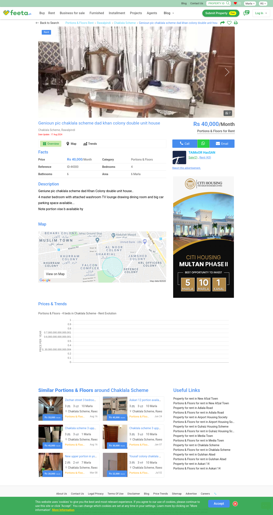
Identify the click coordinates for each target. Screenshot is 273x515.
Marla (249, 3)
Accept (219, 503)
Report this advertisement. (186, 168)
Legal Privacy (95, 466)
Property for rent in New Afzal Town (195, 371)
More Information (63, 510)
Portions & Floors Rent (79, 22)
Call (184, 143)
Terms (116, 466)
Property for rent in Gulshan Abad (194, 427)
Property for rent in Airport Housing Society (200, 390)
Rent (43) (205, 157)
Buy (42, 13)
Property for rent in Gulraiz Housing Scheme (200, 399)
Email (222, 143)
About (61, 466)
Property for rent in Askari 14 (191, 436)
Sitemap (177, 466)
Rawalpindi (104, 22)
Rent (51, 13)
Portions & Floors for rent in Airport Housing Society (204, 395)
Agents (152, 13)
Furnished (97, 13)
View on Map (55, 274)
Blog (184, 3)
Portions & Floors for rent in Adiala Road (198, 385)
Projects (136, 13)
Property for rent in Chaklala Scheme (196, 418)
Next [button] (226, 72)
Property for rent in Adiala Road (193, 381)
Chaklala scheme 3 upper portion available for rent (96, 401)
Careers (205, 466)
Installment (117, 13)
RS (263, 3)
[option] (136, 72)
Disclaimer (134, 466)
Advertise (191, 466)
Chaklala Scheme (125, 22)
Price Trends (160, 466)
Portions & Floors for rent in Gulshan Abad (199, 432)
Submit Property (220, 13)
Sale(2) (193, 157)
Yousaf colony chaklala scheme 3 (150, 429)
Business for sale (72, 13)
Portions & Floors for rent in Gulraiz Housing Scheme (204, 404)
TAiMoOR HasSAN (202, 152)
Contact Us (196, 3)
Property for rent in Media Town (193, 409)
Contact (77, 466)
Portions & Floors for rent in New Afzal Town (201, 376)
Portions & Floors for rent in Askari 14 (197, 441)
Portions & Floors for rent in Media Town (198, 413)
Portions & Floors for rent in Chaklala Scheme (201, 423)
